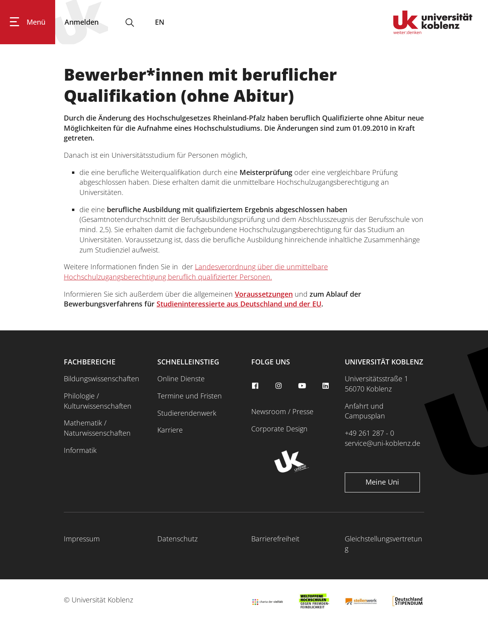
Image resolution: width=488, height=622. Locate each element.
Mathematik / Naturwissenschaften (97, 428)
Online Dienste (181, 378)
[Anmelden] (81, 22)
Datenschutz (177, 538)
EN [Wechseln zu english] (159, 22)
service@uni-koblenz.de (382, 443)
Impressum (82, 538)
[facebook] (256, 386)
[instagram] (279, 386)
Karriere (170, 429)
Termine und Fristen (189, 395)
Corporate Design (279, 428)
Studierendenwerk (186, 413)
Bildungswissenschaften (101, 378)
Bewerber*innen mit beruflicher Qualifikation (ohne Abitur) (200, 85)
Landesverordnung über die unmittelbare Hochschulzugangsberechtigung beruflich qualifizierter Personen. (196, 271)
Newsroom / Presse (282, 411)
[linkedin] (326, 386)
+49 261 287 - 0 (369, 433)
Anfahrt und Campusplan (365, 411)
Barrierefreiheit (275, 538)
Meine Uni (382, 482)
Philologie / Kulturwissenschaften (97, 401)
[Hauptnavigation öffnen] (27, 22)
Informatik (80, 450)
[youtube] (303, 386)
